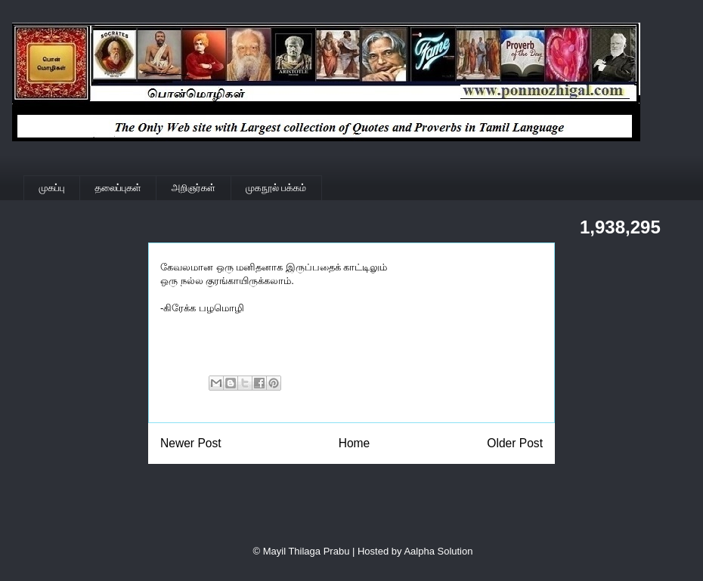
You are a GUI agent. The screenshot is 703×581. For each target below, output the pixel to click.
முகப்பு (52, 187)
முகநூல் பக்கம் (276, 187)
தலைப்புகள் (118, 187)
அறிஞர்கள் (193, 187)
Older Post (515, 443)
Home (354, 443)
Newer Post (190, 443)
